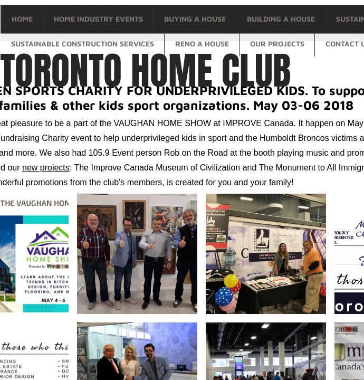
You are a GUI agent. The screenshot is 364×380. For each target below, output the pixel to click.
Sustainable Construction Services (82, 43)
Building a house (281, 18)
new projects (46, 167)
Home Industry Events (98, 18)
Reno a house (202, 43)
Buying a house (195, 18)
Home (22, 18)
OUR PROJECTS (277, 43)
